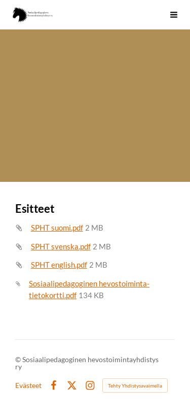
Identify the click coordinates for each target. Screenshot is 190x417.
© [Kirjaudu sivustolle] (18, 359)
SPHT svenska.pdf (61, 246)
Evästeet (28, 385)
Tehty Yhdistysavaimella (135, 385)
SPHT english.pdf (59, 264)
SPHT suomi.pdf (57, 227)
